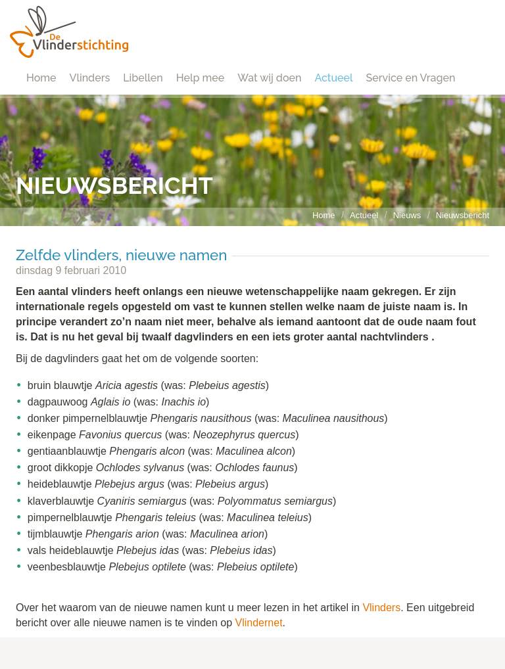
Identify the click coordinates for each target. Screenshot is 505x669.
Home (41, 78)
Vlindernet (259, 622)
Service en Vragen (411, 78)
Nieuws (407, 215)
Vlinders (90, 78)
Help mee (200, 78)
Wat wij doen (269, 78)
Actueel (333, 78)
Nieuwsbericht (462, 215)
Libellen (143, 78)
